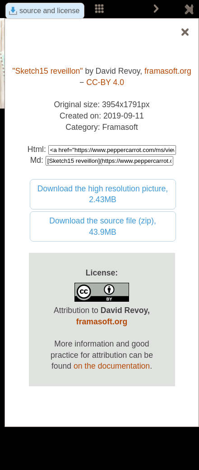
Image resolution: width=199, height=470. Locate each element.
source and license (49, 10)
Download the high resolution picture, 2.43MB (102, 194)
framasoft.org (167, 71)
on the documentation (112, 365)
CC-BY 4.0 (105, 82)
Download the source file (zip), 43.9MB (102, 226)
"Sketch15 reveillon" (47, 71)
